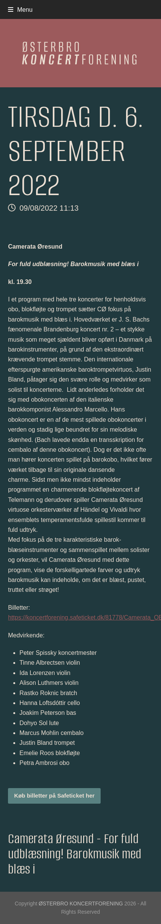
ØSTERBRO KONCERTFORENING (81, 903)
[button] (20, 9)
